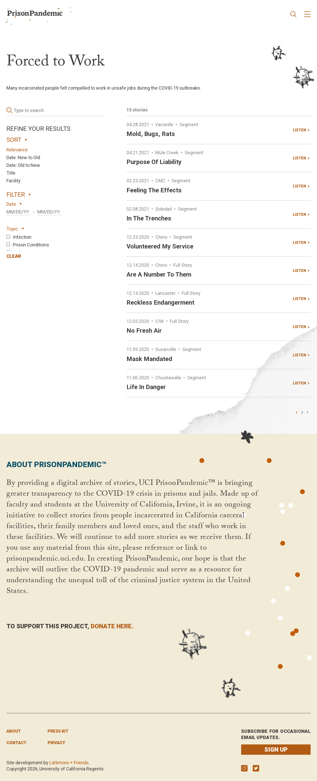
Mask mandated (149, 359)
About (13, 731)
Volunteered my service (159, 246)
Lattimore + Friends (69, 762)
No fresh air (144, 330)
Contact (16, 742)
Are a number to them (158, 274)
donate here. (112, 626)
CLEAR (13, 256)
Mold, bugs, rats (150, 134)
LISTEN (299, 130)
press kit (58, 731)
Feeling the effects (154, 190)
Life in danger (146, 387)
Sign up (276, 749)
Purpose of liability (154, 162)
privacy (56, 742)
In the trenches (148, 218)
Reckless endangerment (160, 302)
